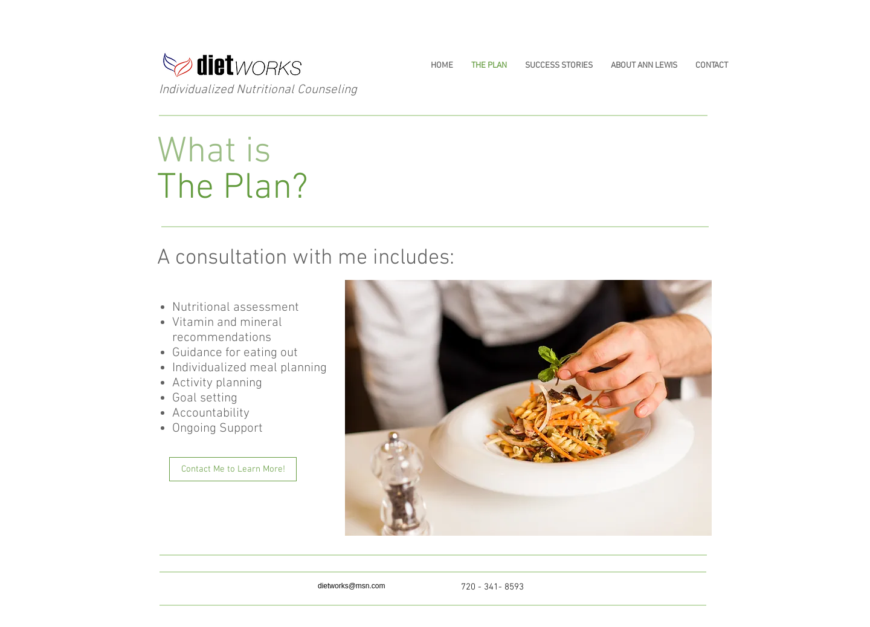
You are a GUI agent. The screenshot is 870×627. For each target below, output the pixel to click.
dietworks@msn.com (351, 586)
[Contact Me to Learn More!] (233, 469)
